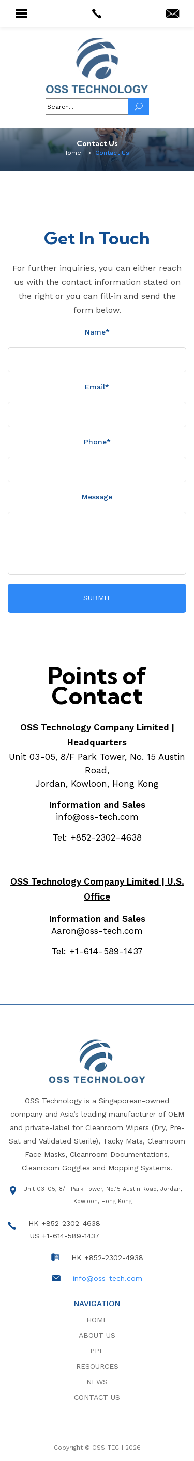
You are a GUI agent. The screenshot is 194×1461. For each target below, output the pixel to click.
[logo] (97, 65)
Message (97, 497)
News (97, 1382)
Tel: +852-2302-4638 (97, 837)
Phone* (97, 442)
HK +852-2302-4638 (64, 1223)
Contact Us (97, 1397)
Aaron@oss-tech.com (97, 930)
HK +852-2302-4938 (107, 1257)
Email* (97, 387)
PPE (97, 1351)
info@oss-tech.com (97, 817)
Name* (97, 332)
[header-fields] (87, 106)
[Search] (138, 106)
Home (97, 1319)
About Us (97, 1335)
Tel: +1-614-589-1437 (97, 951)
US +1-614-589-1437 (64, 1236)
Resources (97, 1366)
